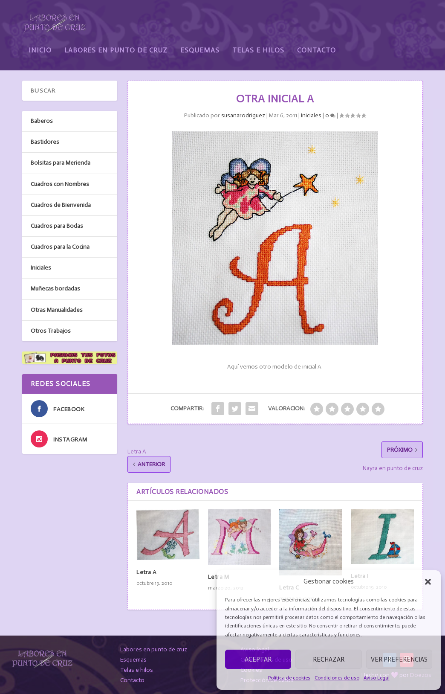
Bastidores (45, 141)
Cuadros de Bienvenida (61, 205)
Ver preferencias (399, 659)
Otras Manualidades (57, 310)
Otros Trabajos (51, 330)
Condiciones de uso (337, 678)
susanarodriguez (243, 115)
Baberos (42, 121)
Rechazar (328, 659)
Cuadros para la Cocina (60, 246)
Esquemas (200, 43)
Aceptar (258, 659)
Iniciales (311, 115)
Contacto (316, 43)
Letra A (146, 572)
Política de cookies (289, 678)
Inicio (40, 43)
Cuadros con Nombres (60, 184)
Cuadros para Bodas (57, 225)
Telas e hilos (136, 670)
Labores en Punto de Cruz (116, 43)
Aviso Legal (377, 678)
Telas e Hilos (258, 43)
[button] (428, 582)
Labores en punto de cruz (153, 649)
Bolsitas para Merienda (60, 162)
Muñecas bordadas (55, 288)
